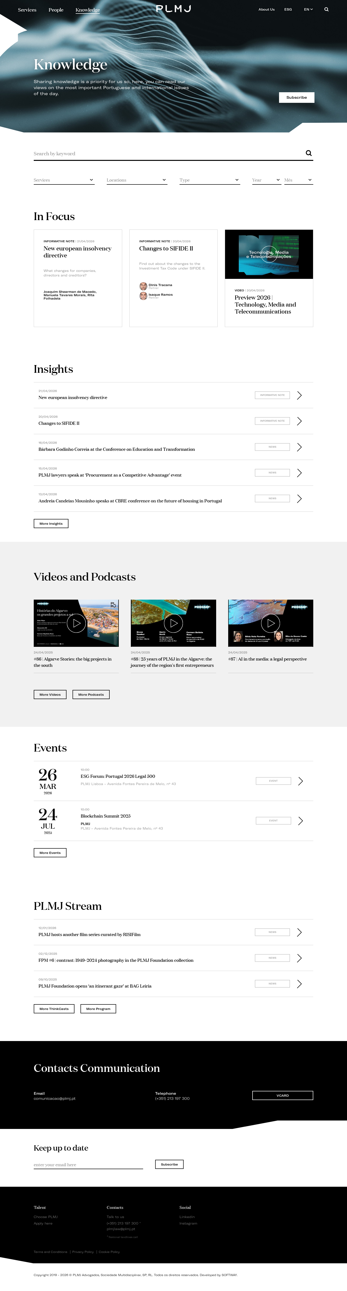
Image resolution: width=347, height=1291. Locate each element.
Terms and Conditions (50, 1252)
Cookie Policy (109, 1252)
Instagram (188, 1223)
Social (185, 1207)
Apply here (43, 1223)
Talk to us (115, 1217)
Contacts (115, 1207)
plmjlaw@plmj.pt (121, 1229)
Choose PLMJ (46, 1217)
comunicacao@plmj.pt (54, 1101)
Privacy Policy (83, 1252)
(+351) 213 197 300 (122, 1223)
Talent (40, 1207)
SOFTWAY (229, 1275)
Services (27, 9)
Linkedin (187, 1217)
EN (308, 9)
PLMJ (173, 8)
